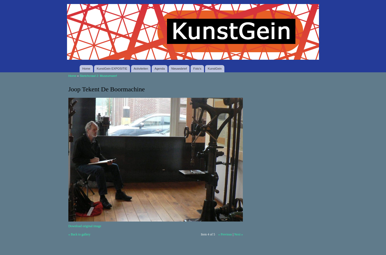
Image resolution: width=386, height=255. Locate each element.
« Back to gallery (79, 234)
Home (86, 68)
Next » (238, 234)
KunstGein (215, 68)
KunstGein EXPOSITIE (112, 68)
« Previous (225, 234)
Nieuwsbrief (179, 68)
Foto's (197, 68)
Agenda (159, 68)
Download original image (84, 226)
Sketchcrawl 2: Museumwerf (98, 75)
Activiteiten (141, 68)
